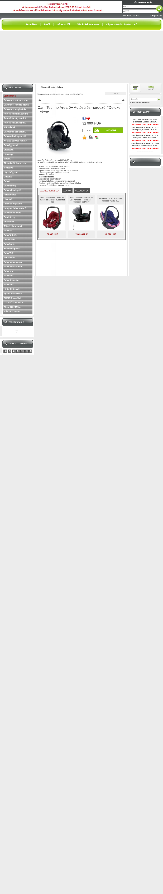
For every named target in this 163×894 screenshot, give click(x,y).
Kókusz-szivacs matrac (15, 141)
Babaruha (8, 271)
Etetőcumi (9, 222)
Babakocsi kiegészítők (15, 109)
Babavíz (8, 231)
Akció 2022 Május (12, 307)
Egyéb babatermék (13, 293)
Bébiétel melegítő (12, 190)
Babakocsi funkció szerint (16, 105)
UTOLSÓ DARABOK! (14, 302)
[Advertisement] (81, 57)
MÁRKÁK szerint (12, 311)
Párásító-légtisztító (13, 204)
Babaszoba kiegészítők (15, 136)
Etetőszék (8, 150)
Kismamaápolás (12, 248)
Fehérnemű (9, 257)
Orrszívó (8, 177)
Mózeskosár (10, 127)
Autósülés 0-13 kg (75, 94)
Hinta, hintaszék (12, 289)
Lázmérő (8, 199)
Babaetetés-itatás (12, 213)
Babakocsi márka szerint (16, 100)
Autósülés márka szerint (16, 114)
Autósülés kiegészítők (15, 123)
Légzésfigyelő (10, 172)
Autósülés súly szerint (15, 118)
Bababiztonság (11, 280)
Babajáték (9, 284)
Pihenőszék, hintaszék (15, 163)
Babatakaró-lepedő (13, 266)
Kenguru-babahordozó (15, 208)
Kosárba (111, 130)
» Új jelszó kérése (131, 15)
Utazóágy (8, 154)
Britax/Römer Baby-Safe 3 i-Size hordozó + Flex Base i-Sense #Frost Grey (81, 200)
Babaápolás (9, 244)
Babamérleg (10, 186)
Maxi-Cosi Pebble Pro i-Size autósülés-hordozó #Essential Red (52, 200)
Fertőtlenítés (10, 195)
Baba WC (8, 253)
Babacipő (8, 275)
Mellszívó (8, 168)
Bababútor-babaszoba (15, 132)
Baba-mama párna (13, 262)
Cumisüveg (9, 217)
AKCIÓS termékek (13, 298)
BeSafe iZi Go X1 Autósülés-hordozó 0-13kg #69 (111, 200)
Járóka (7, 159)
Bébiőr (7, 181)
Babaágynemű (11, 145)
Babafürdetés (10, 235)
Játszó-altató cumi (13, 226)
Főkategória (42, 94)
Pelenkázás (9, 240)
